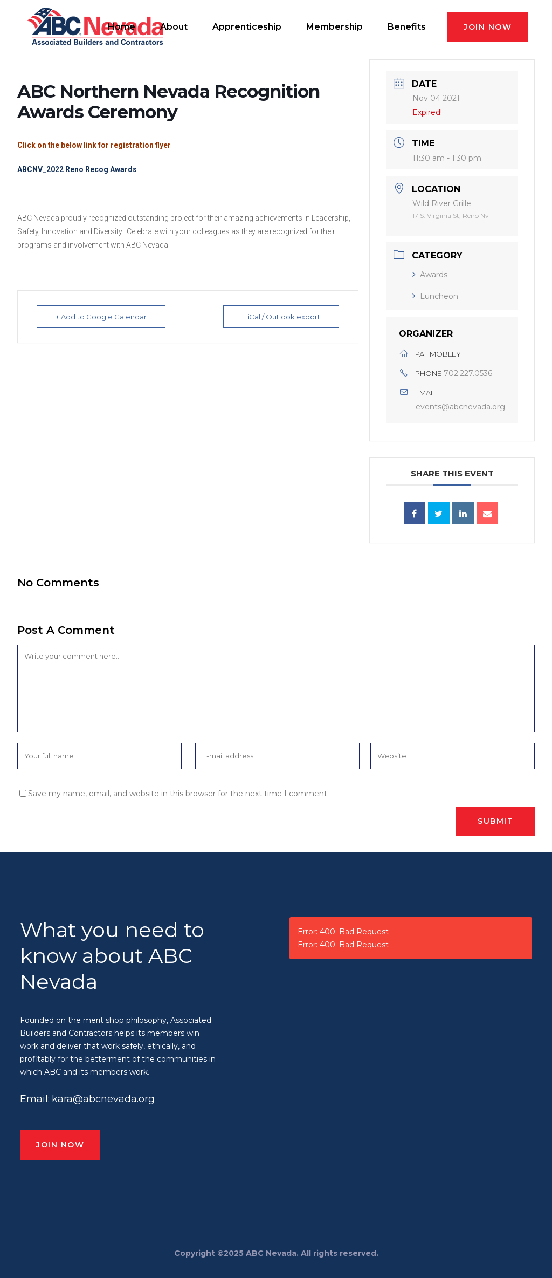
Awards (429, 274)
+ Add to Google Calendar (101, 316)
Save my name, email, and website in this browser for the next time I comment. (178, 793)
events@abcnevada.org (460, 407)
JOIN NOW (488, 27)
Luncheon (435, 296)
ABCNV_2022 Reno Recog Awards (77, 169)
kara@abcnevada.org (103, 1099)
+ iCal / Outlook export (281, 316)
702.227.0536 (468, 373)
